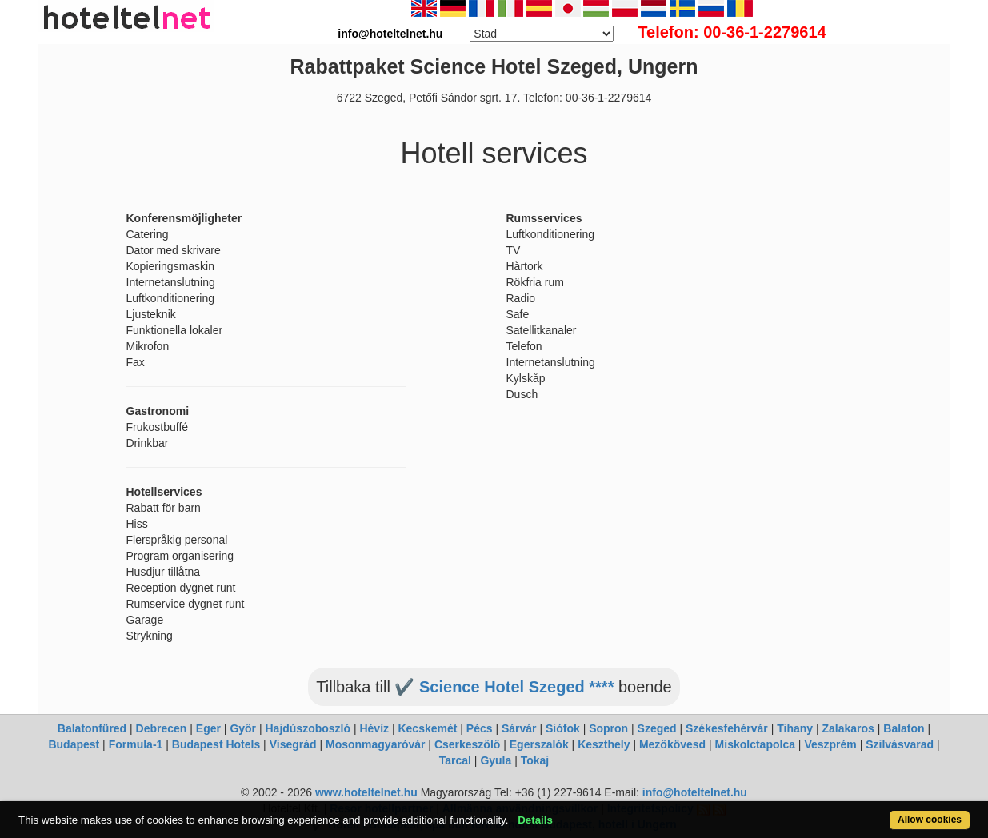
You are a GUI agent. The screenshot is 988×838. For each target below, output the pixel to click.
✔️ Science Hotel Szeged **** (504, 687)
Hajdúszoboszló (307, 728)
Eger (208, 728)
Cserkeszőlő (467, 744)
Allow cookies (930, 819)
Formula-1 (136, 744)
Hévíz (374, 728)
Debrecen (161, 728)
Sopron (608, 728)
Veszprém (830, 744)
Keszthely (604, 744)
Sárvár (519, 728)
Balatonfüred (92, 728)
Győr (243, 728)
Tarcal (455, 760)
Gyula (495, 760)
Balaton (903, 728)
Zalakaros (848, 728)
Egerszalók (539, 744)
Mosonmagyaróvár (375, 744)
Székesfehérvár (727, 728)
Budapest (73, 744)
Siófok (563, 728)
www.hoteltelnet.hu (366, 792)
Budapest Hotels (216, 744)
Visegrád (293, 744)
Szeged (657, 728)
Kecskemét (427, 728)
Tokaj (535, 760)
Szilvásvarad (900, 744)
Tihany (795, 728)
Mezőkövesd (672, 744)
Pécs (479, 728)
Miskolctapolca (755, 744)
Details (535, 820)
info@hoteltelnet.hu (694, 792)
